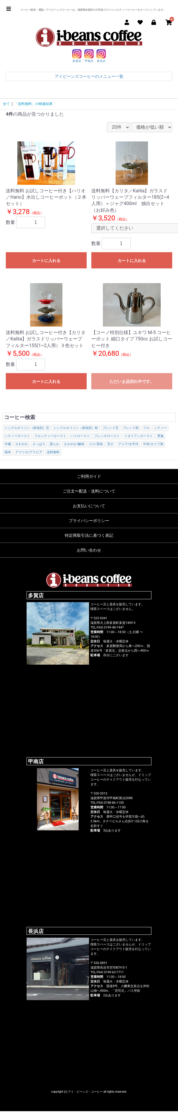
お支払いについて (89, 506)
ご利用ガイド (89, 476)
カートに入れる (46, 260)
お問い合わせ (89, 550)
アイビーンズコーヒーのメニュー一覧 (89, 76)
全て (6, 104)
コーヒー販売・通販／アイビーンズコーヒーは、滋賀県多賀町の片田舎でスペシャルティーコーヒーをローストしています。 (93, 9)
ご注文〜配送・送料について (89, 491)
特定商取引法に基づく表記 (89, 535)
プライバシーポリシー (89, 520)
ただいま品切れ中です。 (132, 381)
